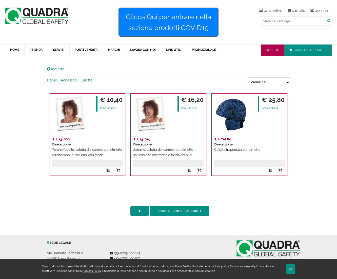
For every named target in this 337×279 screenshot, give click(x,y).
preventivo (270, 10)
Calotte (86, 80)
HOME (14, 50)
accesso (319, 10)
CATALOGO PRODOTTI (311, 50)
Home (52, 80)
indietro (56, 69)
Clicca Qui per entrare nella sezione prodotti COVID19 (168, 22)
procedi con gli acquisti (179, 211)
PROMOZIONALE (204, 50)
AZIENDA (36, 50)
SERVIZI (58, 50)
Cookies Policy (92, 271)
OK (291, 269)
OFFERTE (272, 50)
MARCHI (114, 50)
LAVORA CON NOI (143, 50)
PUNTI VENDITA (86, 50)
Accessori (69, 80)
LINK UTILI (174, 50)
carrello (296, 10)
